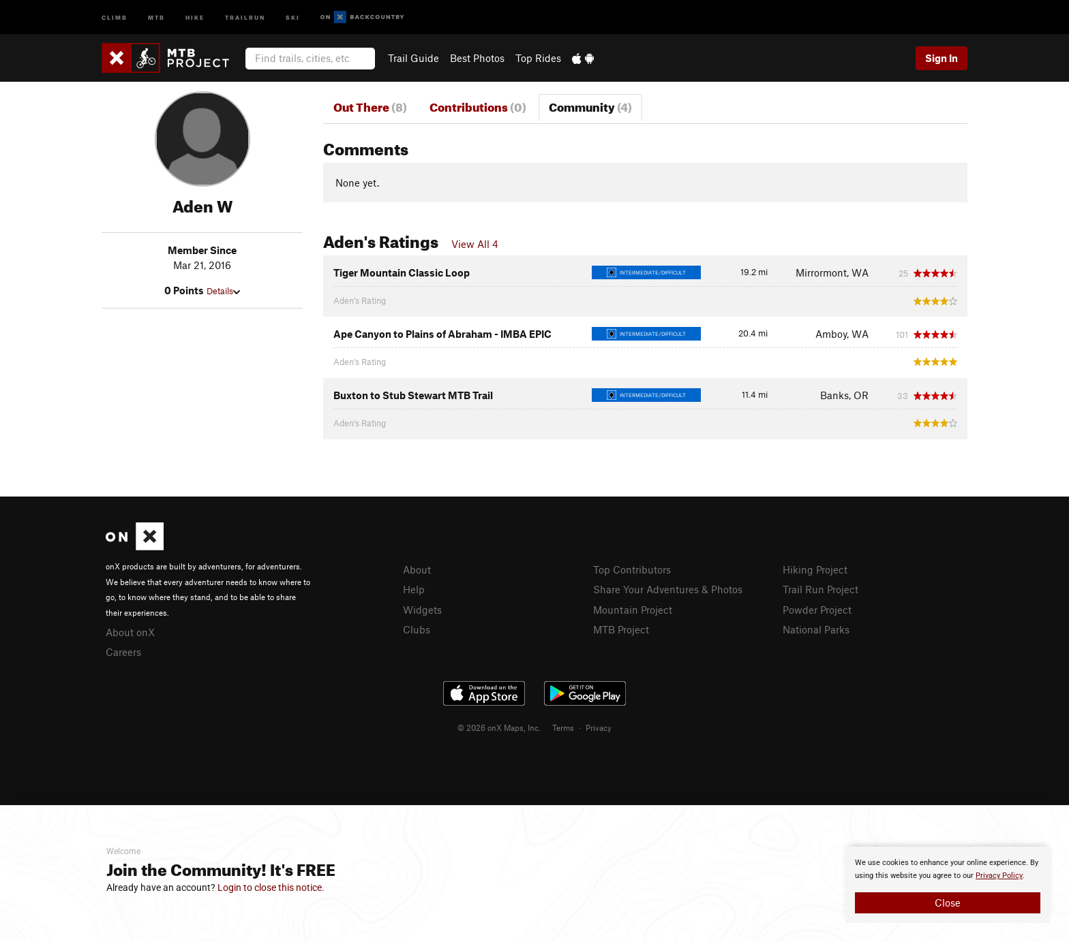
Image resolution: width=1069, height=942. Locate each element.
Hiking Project (815, 569)
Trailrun (245, 16)
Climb (114, 16)
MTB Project (621, 629)
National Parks (816, 629)
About (417, 569)
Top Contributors (632, 569)
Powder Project (817, 609)
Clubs (416, 629)
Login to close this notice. (271, 887)
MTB (156, 16)
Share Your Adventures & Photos (667, 589)
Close (948, 902)
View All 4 (474, 244)
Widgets (422, 609)
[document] (947, 884)
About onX (130, 632)
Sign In (941, 58)
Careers (123, 652)
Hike (195, 16)
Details (223, 290)
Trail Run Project (820, 589)
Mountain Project (632, 609)
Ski (293, 16)
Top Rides (538, 58)
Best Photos (477, 58)
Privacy (599, 727)
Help (414, 589)
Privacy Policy (999, 875)
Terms (563, 727)
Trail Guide (413, 58)
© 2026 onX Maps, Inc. (499, 727)
